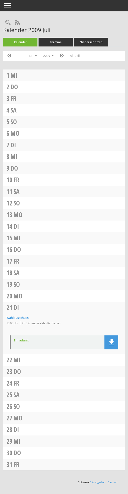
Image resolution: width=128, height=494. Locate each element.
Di (13, 144)
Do (14, 86)
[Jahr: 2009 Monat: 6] (9, 56)
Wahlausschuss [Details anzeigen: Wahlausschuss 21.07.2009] (17, 318)
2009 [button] (48, 56)
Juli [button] (33, 56)
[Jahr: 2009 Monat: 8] (62, 56)
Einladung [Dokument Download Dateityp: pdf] (21, 340)
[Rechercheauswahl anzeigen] (8, 22)
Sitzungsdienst (103, 482)
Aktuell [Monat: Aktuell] (75, 56)
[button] (111, 342)
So (13, 121)
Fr (13, 98)
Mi (14, 75)
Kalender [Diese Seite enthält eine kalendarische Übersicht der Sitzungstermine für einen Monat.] (20, 42)
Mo (14, 133)
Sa (13, 110)
